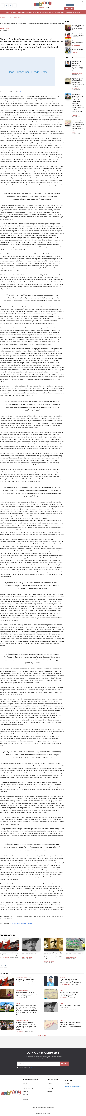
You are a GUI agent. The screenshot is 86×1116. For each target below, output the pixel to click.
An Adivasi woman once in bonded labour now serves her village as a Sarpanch (78, 27)
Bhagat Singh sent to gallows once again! (29, 954)
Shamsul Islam (27, 957)
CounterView (75, 88)
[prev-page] (1, 966)
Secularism (17, 18)
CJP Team (74, 115)
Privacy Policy (33, 1067)
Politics (10, 18)
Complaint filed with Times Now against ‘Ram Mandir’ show (78, 35)
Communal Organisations (7, 950)
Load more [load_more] (42, 1035)
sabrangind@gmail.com (73, 1086)
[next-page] (5, 966)
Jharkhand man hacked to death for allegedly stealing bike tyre (78, 49)
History (3, 18)
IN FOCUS (69, 57)
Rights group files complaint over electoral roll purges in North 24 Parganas (78, 82)
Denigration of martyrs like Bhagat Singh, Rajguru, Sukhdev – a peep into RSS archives (53, 956)
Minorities (68, 65)
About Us (70, 5)
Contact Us (69, 8)
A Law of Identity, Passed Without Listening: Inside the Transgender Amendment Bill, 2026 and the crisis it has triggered (26, 1026)
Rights (67, 83)
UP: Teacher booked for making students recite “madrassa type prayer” (78, 42)
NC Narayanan (71, 957)
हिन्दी (47, 7)
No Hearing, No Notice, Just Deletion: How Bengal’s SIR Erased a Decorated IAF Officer (78, 66)
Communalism (76, 38)
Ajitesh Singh (4, 957)
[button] (83, 1)
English (41, 7)
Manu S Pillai (5, 28)
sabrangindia (20, 1031)
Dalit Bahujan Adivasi (78, 31)
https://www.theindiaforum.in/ (22, 923)
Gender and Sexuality (22, 1020)
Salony (18, 997)
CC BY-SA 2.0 (20, 92)
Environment (70, 950)
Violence (74, 52)
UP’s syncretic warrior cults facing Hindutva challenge (9, 954)
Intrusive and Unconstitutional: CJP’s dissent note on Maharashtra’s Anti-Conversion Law (78, 125)
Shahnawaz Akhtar (77, 73)
